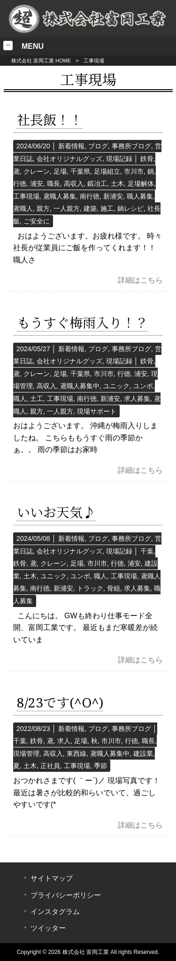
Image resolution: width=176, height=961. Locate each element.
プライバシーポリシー (66, 895)
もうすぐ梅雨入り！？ (82, 323)
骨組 (113, 588)
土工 (36, 398)
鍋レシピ (130, 208)
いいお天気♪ (56, 513)
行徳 (19, 183)
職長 (53, 183)
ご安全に (36, 221)
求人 (63, 741)
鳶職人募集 (59, 196)
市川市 (134, 171)
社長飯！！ (50, 120)
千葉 (146, 551)
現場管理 (26, 753)
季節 (100, 765)
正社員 (50, 765)
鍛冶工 (97, 183)
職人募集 (140, 196)
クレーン (36, 171)
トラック (90, 588)
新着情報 (71, 146)
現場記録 (119, 158)
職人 (19, 398)
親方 (43, 208)
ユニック (116, 386)
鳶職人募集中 (79, 386)
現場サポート (96, 411)
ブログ (98, 146)
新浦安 (113, 196)
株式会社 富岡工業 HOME (41, 60)
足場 (60, 171)
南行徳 (89, 196)
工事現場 (26, 196)
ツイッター (48, 928)
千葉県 (80, 171)
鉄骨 (146, 158)
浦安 (36, 183)
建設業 (143, 753)
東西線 (76, 753)
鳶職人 (23, 208)
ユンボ (143, 386)
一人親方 (67, 208)
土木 (117, 183)
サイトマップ (52, 878)
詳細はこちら (140, 280)
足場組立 (107, 171)
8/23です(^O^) (60, 703)
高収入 (74, 183)
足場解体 (141, 183)
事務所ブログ (131, 146)
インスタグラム (55, 911)
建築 (90, 208)
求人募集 (137, 398)
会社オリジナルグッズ (69, 158)
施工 (107, 208)
